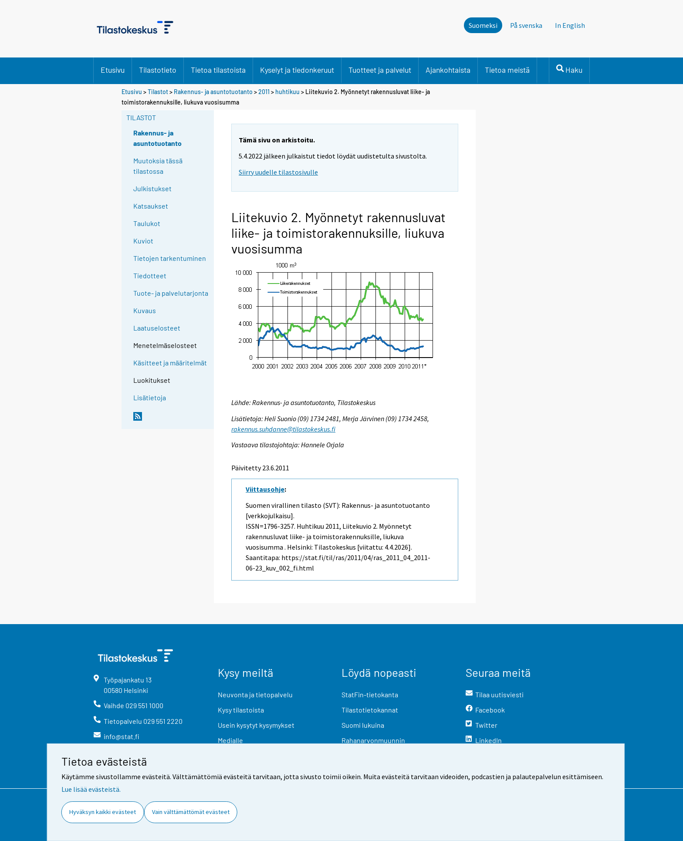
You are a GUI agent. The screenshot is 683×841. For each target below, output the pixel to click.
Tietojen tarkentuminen (169, 258)
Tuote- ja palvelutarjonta (170, 293)
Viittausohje (265, 489)
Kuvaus (144, 310)
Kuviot (143, 240)
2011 (264, 91)
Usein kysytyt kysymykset (256, 725)
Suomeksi (483, 25)
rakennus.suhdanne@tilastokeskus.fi (283, 429)
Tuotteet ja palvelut (379, 69)
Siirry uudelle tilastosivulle (278, 172)
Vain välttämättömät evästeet (191, 812)
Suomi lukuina (363, 725)
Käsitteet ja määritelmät (170, 362)
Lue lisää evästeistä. (91, 789)
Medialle (230, 740)
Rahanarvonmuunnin (373, 740)
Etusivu (113, 69)
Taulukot (146, 223)
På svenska (526, 25)
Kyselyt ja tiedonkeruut (297, 69)
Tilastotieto (157, 69)
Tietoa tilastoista (218, 69)
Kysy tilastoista (241, 710)
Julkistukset (152, 188)
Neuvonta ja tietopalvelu (255, 694)
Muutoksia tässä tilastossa (158, 165)
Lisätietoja (149, 397)
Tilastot (158, 91)
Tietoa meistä (507, 69)
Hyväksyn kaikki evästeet (102, 812)
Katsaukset (150, 206)
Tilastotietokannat (370, 710)
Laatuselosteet (156, 328)
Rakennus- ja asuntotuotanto (214, 91)
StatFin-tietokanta (370, 694)
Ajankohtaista (448, 69)
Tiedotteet (149, 275)
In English (570, 25)
